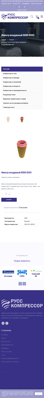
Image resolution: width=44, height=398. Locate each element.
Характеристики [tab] (11, 207)
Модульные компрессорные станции (14, 99)
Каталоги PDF (17, 3)
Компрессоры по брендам (11, 78)
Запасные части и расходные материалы (15, 42)
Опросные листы (6, 3)
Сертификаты (26, 3)
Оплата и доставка (36, 3)
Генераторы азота (8, 107)
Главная (4, 40)
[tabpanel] (8, 274)
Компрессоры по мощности (11, 86)
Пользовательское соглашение (10, 366)
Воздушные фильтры (7, 44)
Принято (39, 393)
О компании (4, 339)
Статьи (3, 360)
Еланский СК (36, 275)
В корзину (9, 199)
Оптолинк (8, 276)
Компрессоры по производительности (15, 90)
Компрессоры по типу (9, 73)
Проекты (3, 343)
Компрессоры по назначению (12, 82)
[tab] (8, 119)
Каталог (12, 40)
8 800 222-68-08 (22, 10)
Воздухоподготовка (9, 94)
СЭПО (22, 276)
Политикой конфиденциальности (11, 393)
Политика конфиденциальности (10, 363)
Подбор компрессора (7, 350)
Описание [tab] (23, 207)
